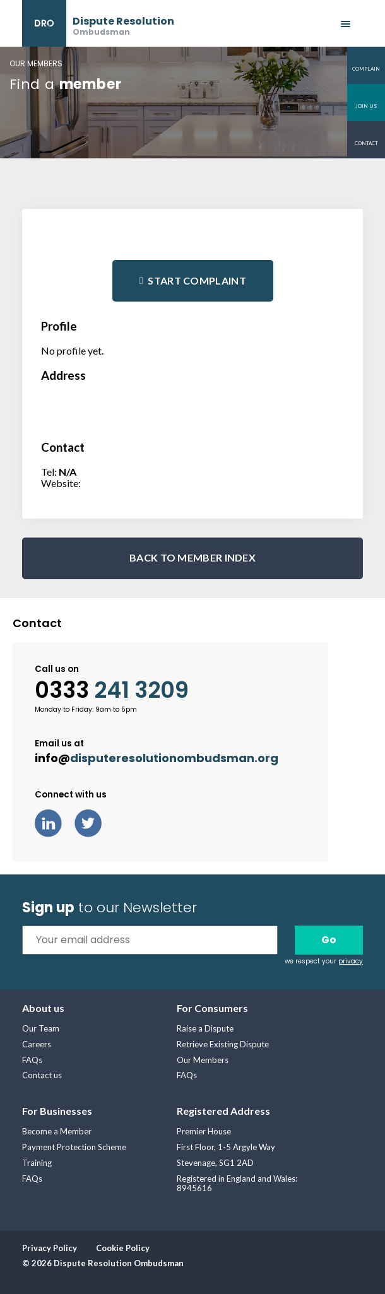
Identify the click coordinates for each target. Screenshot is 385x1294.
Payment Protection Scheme (74, 1147)
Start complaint (197, 280)
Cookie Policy (123, 1248)
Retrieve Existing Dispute (223, 1044)
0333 (112, 690)
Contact (366, 143)
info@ (156, 758)
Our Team (40, 1028)
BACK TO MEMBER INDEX (192, 557)
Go (328, 939)
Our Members (202, 1060)
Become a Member (57, 1131)
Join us (366, 106)
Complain (366, 69)
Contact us (42, 1075)
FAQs (32, 1060)
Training (37, 1163)
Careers (36, 1044)
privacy (350, 961)
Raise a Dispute (205, 1028)
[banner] (98, 23)
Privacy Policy (49, 1248)
